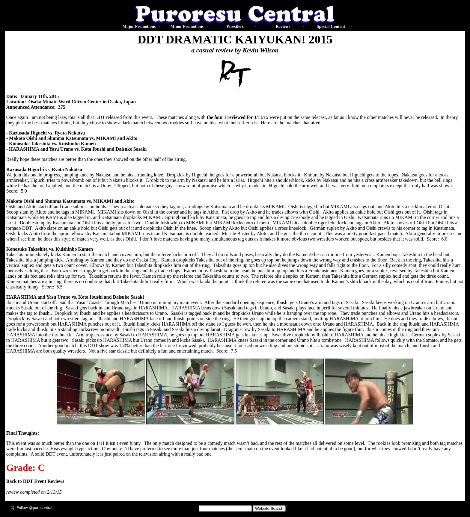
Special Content (331, 26)
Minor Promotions (187, 26)
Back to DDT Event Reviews (35, 481)
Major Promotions (139, 26)
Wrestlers (235, 26)
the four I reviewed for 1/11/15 (238, 117)
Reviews (283, 26)
